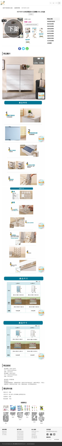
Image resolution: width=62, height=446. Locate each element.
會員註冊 (34, 431)
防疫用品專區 (50, 26)
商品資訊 (31, 14)
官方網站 (4, 434)
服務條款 (34, 434)
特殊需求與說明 (51, 21)
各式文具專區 (50, 31)
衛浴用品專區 (50, 24)
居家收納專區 (50, 28)
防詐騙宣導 (34, 437)
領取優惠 (57, 439)
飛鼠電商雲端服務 (30, 443)
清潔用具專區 (50, 38)
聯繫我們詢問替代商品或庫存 (31, 24)
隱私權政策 (34, 436)
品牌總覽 (49, 43)
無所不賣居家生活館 (8, 8)
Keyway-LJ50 (25, 8)
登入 (38, 431)
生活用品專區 (50, 40)
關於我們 (4, 431)
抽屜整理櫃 (17, 8)
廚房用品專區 (50, 33)
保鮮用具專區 (50, 36)
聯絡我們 (4, 433)
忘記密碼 (34, 433)
